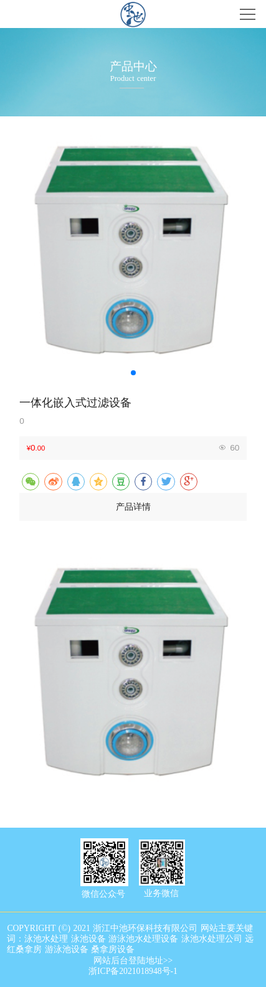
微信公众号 (103, 894)
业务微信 (161, 893)
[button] (133, 372)
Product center (133, 78)
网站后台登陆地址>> (133, 960)
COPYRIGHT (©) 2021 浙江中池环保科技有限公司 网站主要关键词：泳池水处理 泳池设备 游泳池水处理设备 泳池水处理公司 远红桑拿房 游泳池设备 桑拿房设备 (130, 939)
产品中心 (133, 66)
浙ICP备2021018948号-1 (133, 971)
